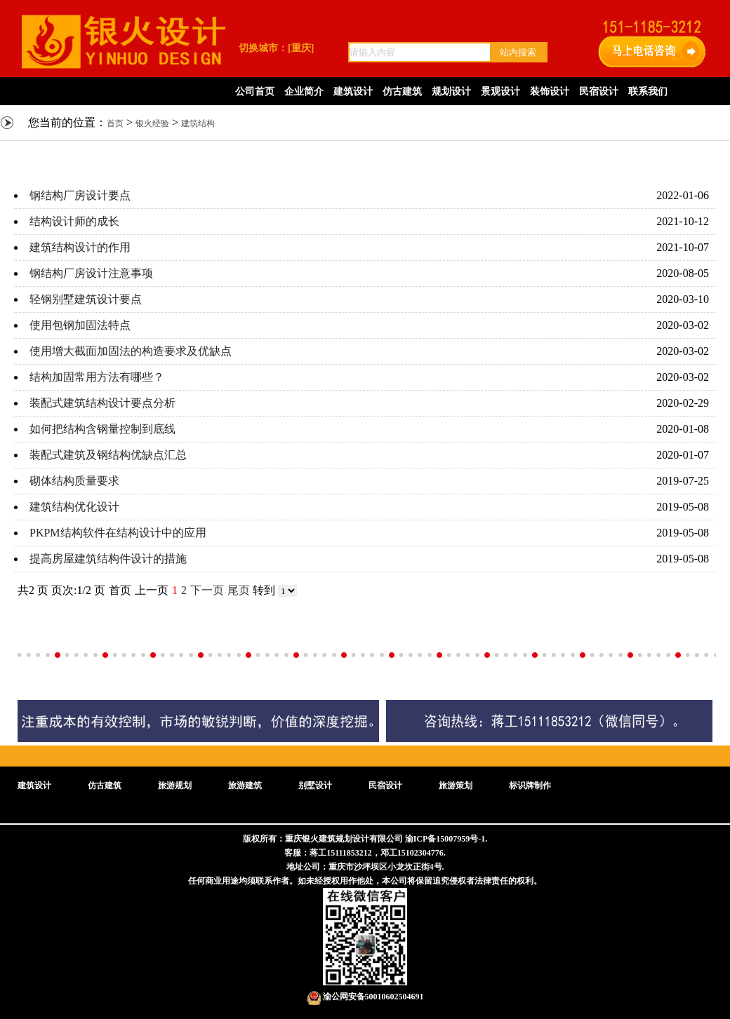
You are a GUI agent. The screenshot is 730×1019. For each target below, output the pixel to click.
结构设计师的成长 (74, 221)
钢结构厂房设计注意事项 (91, 273)
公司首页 (254, 91)
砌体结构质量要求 (74, 481)
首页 (115, 123)
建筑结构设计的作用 (80, 247)
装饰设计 (549, 91)
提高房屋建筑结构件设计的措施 (108, 559)
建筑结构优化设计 (74, 507)
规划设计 (451, 91)
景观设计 (500, 91)
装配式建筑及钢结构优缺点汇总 (108, 455)
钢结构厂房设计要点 (80, 195)
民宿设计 (598, 91)
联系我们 (648, 91)
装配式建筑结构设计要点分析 (102, 403)
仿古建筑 (402, 91)
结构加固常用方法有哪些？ (96, 377)
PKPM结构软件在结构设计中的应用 (117, 533)
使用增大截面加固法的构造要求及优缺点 (130, 351)
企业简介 (304, 91)
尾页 (238, 590)
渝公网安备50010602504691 (365, 996)
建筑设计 (353, 91)
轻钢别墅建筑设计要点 (85, 299)
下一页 (207, 590)
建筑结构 (198, 123)
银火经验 (152, 123)
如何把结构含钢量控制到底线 (102, 429)
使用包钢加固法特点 (80, 325)
